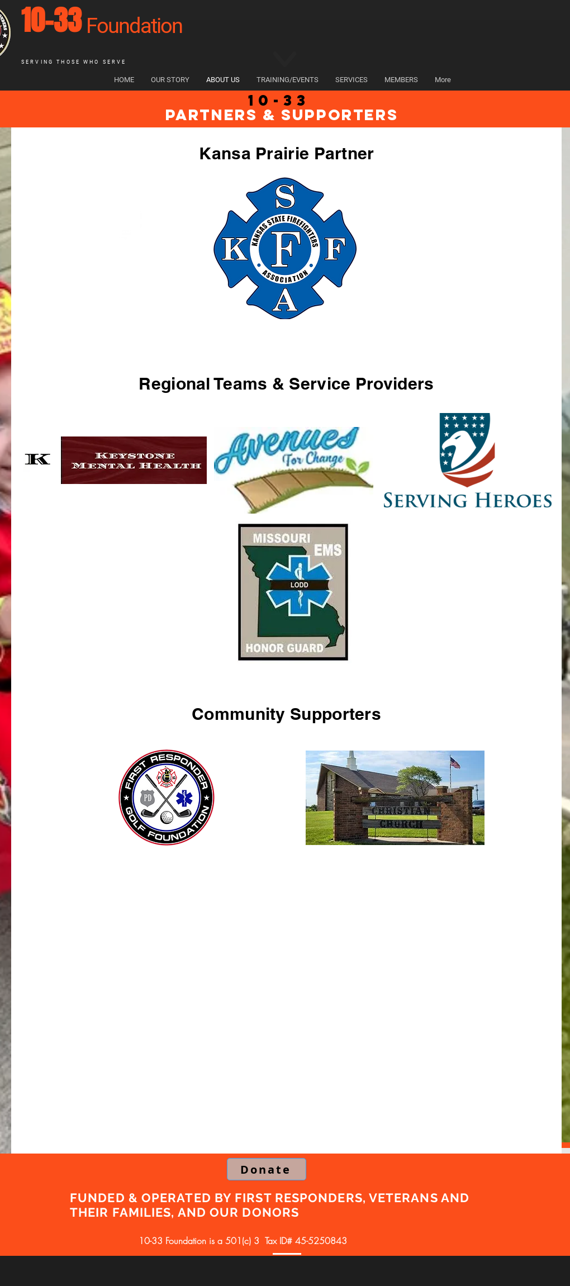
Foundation (134, 25)
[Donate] (266, 1169)
